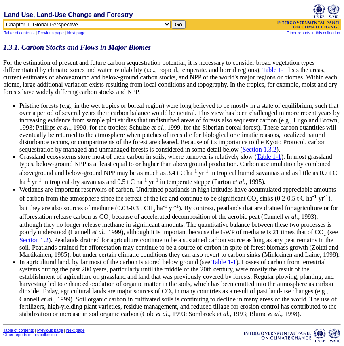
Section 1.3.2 (259, 149)
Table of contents (19, 33)
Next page (76, 33)
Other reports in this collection (313, 33)
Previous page (51, 33)
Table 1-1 (274, 69)
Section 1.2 (34, 240)
